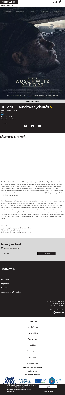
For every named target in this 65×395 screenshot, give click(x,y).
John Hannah (12, 119)
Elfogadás (48, 386)
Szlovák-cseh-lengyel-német (21, 228)
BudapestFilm (32, 371)
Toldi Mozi (32, 357)
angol (13, 230)
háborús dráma (6, 110)
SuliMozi (33, 345)
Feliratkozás (46, 253)
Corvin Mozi (32, 321)
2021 (14, 110)
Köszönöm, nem (48, 391)
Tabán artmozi (32, 351)
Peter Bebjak (12, 117)
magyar (18, 230)
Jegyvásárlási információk (11, 292)
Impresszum (5, 279)
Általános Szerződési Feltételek (32, 367)
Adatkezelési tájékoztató (32, 374)
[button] (57, 2)
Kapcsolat (5, 284)
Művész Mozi (33, 333)
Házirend (4, 288)
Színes (8, 226)
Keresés (53, 2)
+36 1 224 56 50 (58, 303)
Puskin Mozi (32, 339)
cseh (18, 232)
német (29, 232)
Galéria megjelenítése (32, 101)
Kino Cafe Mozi (32, 327)
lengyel (24, 232)
